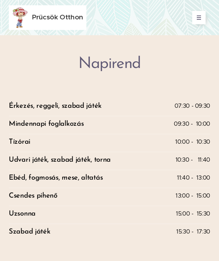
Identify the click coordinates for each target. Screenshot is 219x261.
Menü (196, 17)
